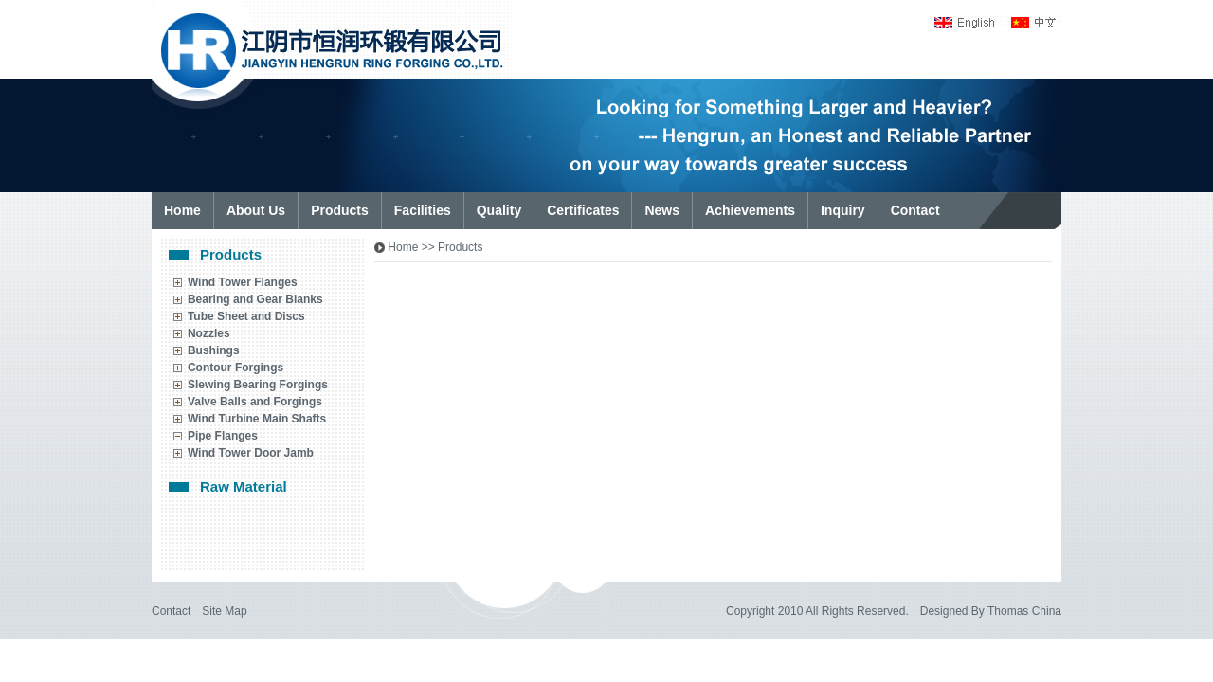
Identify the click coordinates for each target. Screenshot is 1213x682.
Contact (171, 611)
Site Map (224, 611)
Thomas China (1024, 611)
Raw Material (243, 486)
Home (403, 247)
